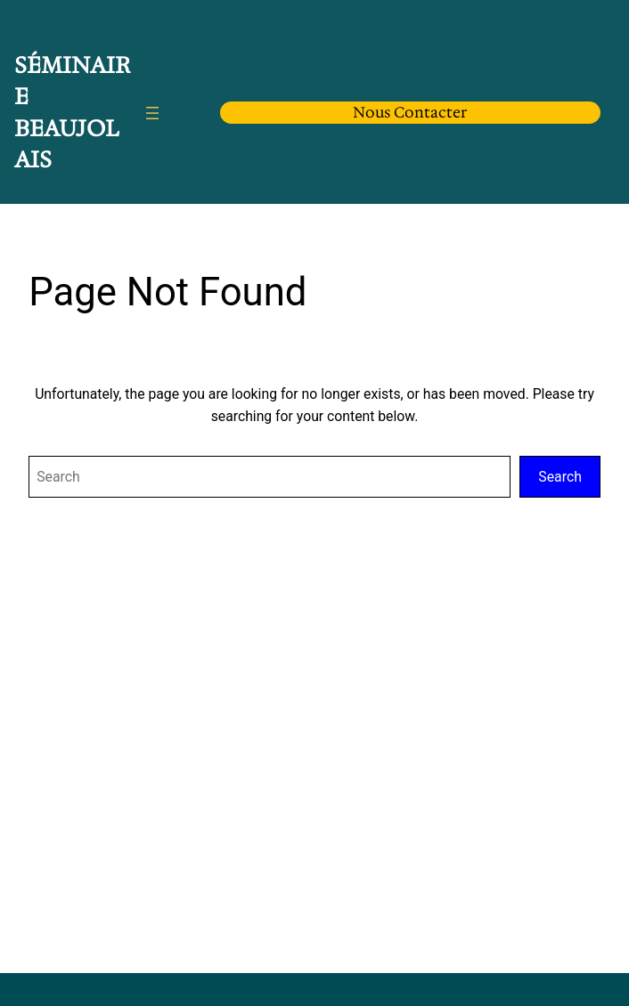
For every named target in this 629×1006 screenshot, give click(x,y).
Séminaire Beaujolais (72, 112)
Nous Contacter (410, 112)
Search (559, 476)
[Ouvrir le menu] (152, 113)
